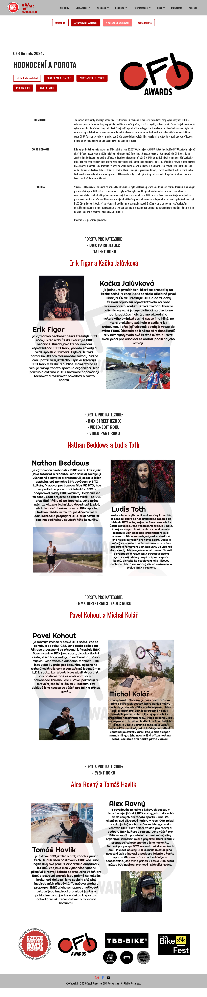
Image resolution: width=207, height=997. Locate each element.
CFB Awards (82, 7)
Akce (159, 7)
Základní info (145, 23)
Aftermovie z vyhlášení (85, 23)
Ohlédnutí (60, 23)
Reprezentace (141, 7)
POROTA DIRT (23, 88)
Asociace (101, 7)
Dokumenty (176, 7)
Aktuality (64, 7)
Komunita (119, 7)
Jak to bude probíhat (27, 78)
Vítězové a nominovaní (117, 23)
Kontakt (193, 7)
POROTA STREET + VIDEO (91, 78)
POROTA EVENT (46, 88)
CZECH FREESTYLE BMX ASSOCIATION (30, 7)
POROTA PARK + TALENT (59, 78)
